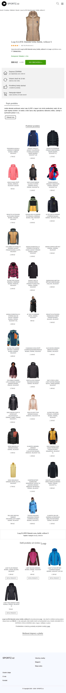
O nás (4, 676)
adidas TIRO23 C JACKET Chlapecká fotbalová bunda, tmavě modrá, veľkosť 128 (33, 152)
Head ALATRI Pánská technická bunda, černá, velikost (33, 382)
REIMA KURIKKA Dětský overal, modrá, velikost (52, 248)
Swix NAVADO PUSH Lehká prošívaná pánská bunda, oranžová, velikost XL (53, 450)
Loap (49, 49)
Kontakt (5, 680)
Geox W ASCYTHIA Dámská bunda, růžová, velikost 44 (33, 414)
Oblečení (12, 10)
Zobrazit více (10, 117)
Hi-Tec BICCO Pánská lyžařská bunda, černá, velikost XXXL (53, 216)
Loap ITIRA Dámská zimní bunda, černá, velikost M (11, 604)
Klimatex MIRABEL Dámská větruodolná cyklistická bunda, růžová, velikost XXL (33, 450)
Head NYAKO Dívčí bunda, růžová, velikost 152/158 (13, 184)
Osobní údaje (7, 672)
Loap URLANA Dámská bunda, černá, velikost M (33, 569)
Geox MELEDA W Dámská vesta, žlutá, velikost (13, 481)
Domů (1, 10)
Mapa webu (38, 666)
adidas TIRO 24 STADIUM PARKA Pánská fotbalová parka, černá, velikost (33, 284)
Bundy (17, 10)
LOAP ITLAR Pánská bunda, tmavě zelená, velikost (11, 569)
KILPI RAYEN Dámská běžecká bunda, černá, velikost (52, 349)
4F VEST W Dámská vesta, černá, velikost (33, 316)
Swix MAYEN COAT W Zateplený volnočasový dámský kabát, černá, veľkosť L (13, 416)
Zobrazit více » (17, 51)
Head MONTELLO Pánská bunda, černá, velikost (13, 448)
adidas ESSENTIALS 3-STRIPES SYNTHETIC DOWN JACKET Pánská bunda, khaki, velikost (33, 250)
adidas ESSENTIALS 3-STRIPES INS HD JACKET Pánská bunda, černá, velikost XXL (13, 317)
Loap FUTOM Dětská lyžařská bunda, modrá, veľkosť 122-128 (55, 569)
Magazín (37, 662)
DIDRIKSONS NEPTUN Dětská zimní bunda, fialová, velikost (53, 282)
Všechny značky (40, 658)
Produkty (6, 10)
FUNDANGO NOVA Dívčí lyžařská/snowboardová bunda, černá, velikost (33, 349)
